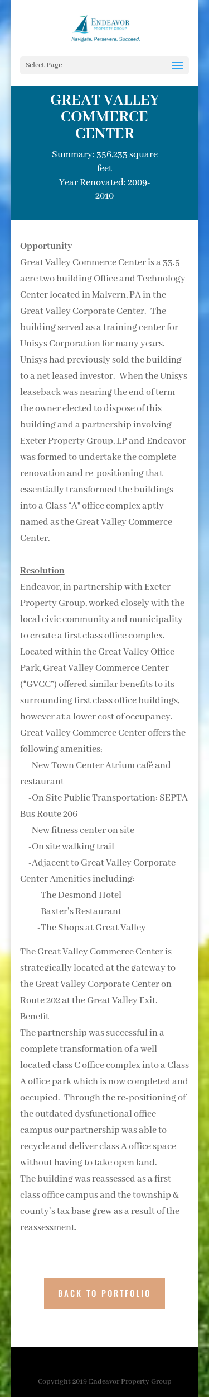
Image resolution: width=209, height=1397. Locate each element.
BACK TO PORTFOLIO (104, 1293)
